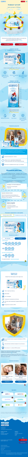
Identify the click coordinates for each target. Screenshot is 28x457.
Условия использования (4, 445)
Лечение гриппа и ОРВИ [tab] (7, 215)
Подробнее (7, 381)
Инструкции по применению (4, 433)
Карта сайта (2, 449)
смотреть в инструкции (15, 259)
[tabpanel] (14, 239)
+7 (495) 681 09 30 (3, 428)
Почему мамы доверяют (4, 434)
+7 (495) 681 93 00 (3, 427)
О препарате (2, 432)
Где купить (21, 44)
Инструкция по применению (18, 433)
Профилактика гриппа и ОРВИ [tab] (20, 215)
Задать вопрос (22, 442)
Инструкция (22, 1)
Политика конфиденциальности (5, 446)
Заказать (20, 238)
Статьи (16, 435)
